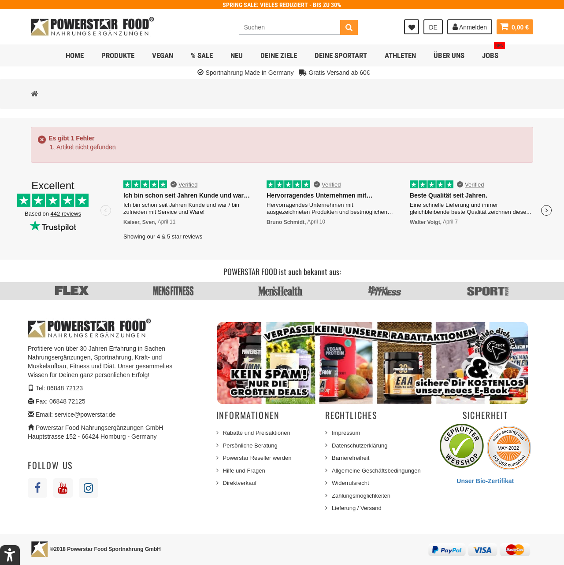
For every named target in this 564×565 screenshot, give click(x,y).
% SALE (202, 55)
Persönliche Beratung (250, 445)
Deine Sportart (341, 55)
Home (75, 55)
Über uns (449, 55)
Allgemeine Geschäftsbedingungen (376, 470)
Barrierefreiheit (350, 458)
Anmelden (470, 27)
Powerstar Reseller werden (257, 458)
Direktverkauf (240, 483)
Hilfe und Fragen (244, 470)
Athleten (400, 55)
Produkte (117, 55)
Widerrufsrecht (350, 483)
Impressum (346, 432)
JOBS (493, 52)
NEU (236, 55)
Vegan (162, 55)
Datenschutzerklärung (359, 445)
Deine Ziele (278, 55)
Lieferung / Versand (357, 508)
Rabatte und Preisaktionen (256, 432)
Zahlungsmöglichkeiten (361, 495)
